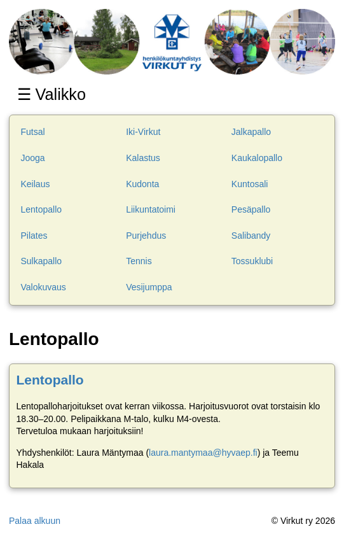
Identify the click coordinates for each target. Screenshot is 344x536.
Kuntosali (249, 184)
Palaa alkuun (34, 521)
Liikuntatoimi (150, 209)
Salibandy (251, 235)
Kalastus (143, 158)
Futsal (33, 132)
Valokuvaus (43, 287)
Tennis (138, 261)
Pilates (34, 235)
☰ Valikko (53, 94)
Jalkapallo (251, 132)
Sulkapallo (41, 261)
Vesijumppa (149, 287)
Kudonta (142, 184)
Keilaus (35, 184)
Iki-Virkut (143, 132)
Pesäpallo (251, 209)
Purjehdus (146, 235)
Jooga (33, 158)
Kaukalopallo (256, 158)
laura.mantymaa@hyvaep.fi (203, 453)
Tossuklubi (252, 261)
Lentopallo (41, 209)
